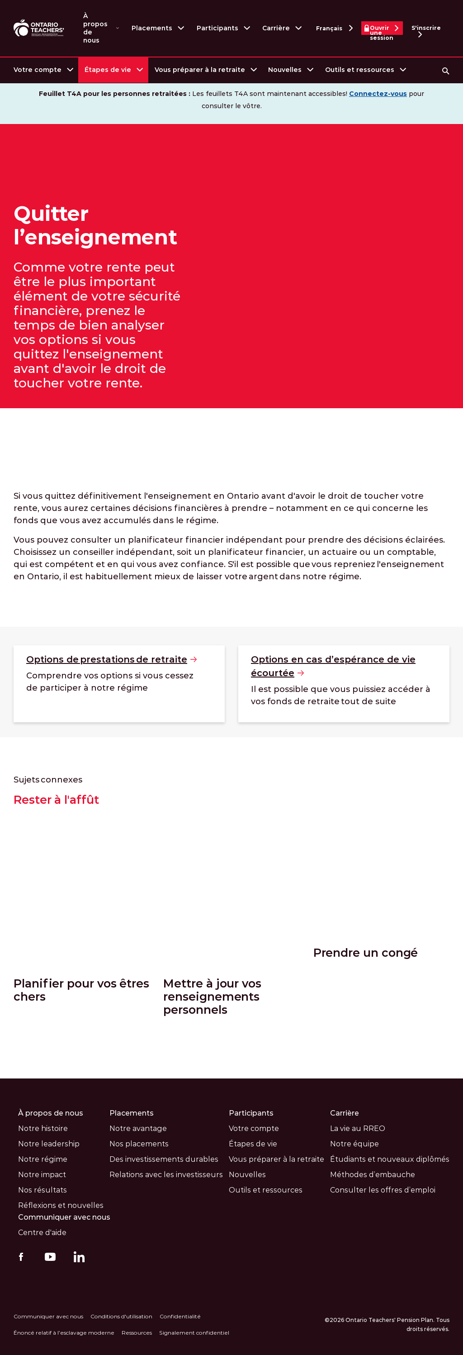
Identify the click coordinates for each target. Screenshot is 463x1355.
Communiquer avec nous (64, 1216)
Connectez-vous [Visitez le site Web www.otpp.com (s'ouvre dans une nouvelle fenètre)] (378, 94)
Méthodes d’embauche (372, 1174)
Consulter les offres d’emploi (382, 1189)
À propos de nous (95, 28)
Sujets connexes (48, 780)
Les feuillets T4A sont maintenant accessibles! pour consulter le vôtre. (231, 100)
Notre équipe (354, 1143)
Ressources (137, 1332)
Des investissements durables (163, 1159)
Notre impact (42, 1174)
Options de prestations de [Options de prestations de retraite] (111, 659)
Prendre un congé (365, 983)
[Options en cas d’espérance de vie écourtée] (343, 683)
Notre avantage (138, 1128)
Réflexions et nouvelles (61, 1205)
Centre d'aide (42, 1232)
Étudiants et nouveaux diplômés (389, 1159)
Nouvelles (285, 70)
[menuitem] (42, 70)
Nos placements (139, 1143)
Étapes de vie (108, 70)
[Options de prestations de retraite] (119, 683)
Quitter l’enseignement (95, 225)
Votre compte (37, 70)
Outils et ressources (359, 70)
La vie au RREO (357, 1128)
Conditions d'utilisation (121, 1315)
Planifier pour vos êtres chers (81, 990)
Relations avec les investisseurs (166, 1174)
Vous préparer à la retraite (200, 70)
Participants (217, 28)
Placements (152, 28)
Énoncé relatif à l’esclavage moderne (64, 1332)
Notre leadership (49, 1143)
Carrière (276, 28)
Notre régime (42, 1159)
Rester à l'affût (56, 799)
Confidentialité (180, 1315)
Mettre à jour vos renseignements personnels (212, 996)
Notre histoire (43, 1128)
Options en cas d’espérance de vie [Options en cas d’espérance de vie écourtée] (333, 667)
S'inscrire (426, 29)
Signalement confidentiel (194, 1332)
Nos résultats (42, 1189)
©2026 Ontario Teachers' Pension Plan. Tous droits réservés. (387, 1324)
